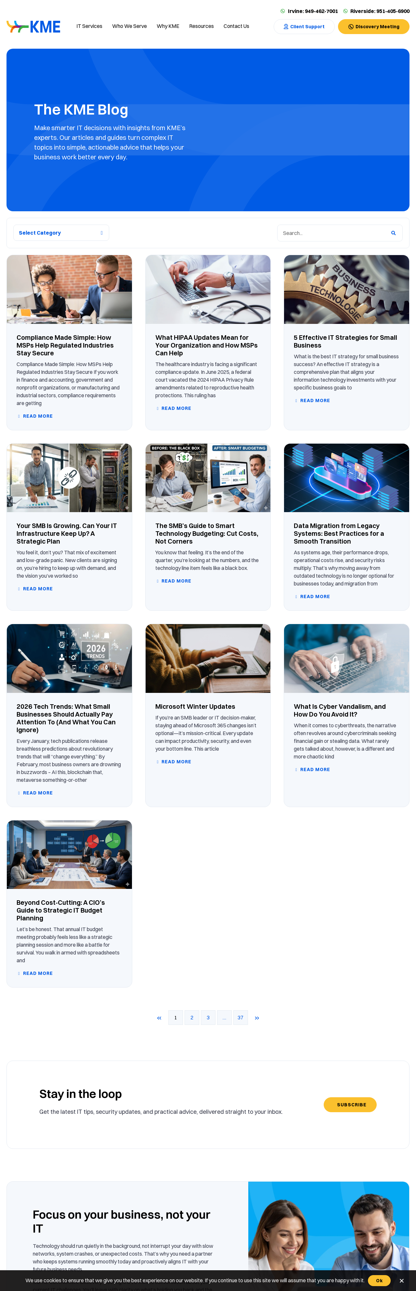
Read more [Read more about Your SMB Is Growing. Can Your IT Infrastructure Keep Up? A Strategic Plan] (37, 589)
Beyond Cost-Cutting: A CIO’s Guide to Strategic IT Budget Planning (61, 910)
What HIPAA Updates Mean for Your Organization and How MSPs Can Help (206, 345)
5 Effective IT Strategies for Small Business (345, 341)
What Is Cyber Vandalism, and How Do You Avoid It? (340, 710)
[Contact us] (236, 26)
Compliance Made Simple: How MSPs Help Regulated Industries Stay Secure (65, 345)
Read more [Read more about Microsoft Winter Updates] (175, 762)
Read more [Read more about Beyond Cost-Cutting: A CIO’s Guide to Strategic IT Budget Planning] (37, 973)
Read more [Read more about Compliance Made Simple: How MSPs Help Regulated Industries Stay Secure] (37, 416)
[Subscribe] (350, 1104)
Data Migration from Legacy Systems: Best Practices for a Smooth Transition (339, 533)
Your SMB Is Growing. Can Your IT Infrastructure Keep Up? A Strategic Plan (67, 533)
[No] (401, 1280)
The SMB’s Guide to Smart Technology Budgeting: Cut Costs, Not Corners (206, 533)
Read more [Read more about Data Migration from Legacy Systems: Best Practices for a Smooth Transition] (314, 596)
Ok (379, 1281)
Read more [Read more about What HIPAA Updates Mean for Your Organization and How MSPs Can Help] (175, 408)
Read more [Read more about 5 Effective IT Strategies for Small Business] (314, 400)
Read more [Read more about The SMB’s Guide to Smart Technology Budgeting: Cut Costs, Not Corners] (175, 581)
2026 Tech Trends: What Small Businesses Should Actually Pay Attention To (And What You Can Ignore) (66, 718)
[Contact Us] (304, 26)
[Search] (393, 233)
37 (243, 1015)
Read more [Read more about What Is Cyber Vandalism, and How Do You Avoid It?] (314, 769)
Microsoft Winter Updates (195, 706)
